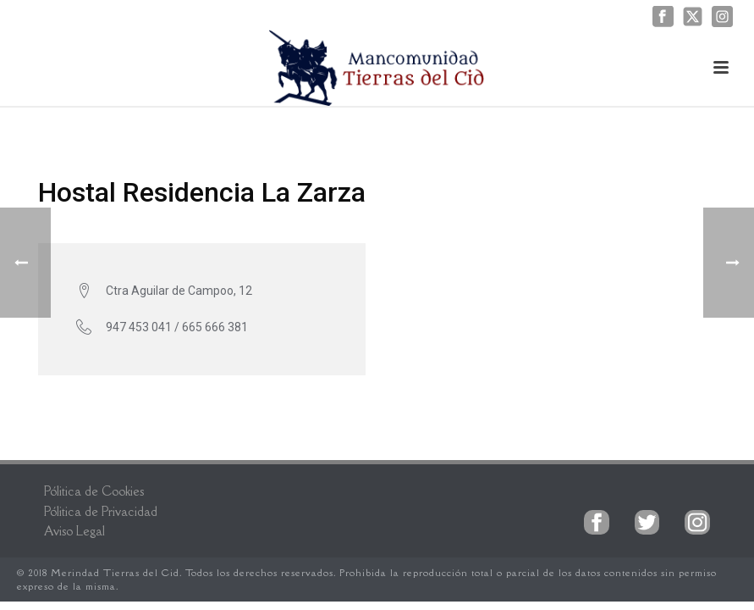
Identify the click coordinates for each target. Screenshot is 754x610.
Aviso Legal (74, 531)
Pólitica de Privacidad (100, 511)
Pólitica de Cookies (94, 491)
